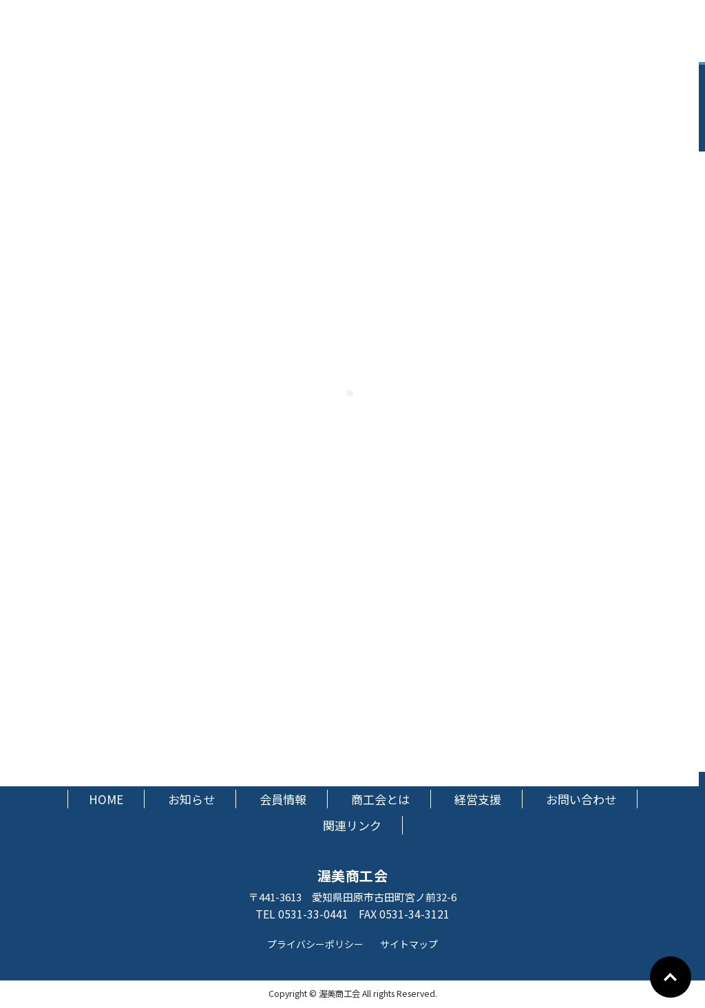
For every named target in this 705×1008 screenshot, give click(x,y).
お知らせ (191, 799)
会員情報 (283, 799)
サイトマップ (409, 944)
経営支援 (477, 799)
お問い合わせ (581, 799)
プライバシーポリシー (315, 944)
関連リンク (352, 825)
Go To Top (670, 977)
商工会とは (380, 799)
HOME (106, 799)
